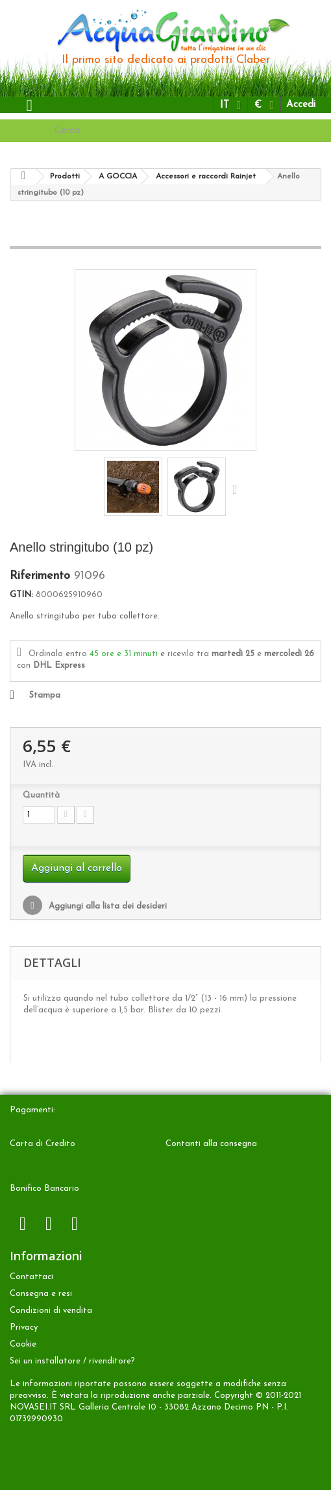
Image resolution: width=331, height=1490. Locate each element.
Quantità (41, 795)
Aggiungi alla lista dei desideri (106, 906)
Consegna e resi (41, 1293)
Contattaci (31, 1277)
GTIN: (21, 595)
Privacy (24, 1327)
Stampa (44, 695)
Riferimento (40, 576)
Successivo (237, 488)
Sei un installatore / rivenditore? (72, 1361)
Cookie (23, 1344)
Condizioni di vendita (51, 1310)
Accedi (300, 105)
